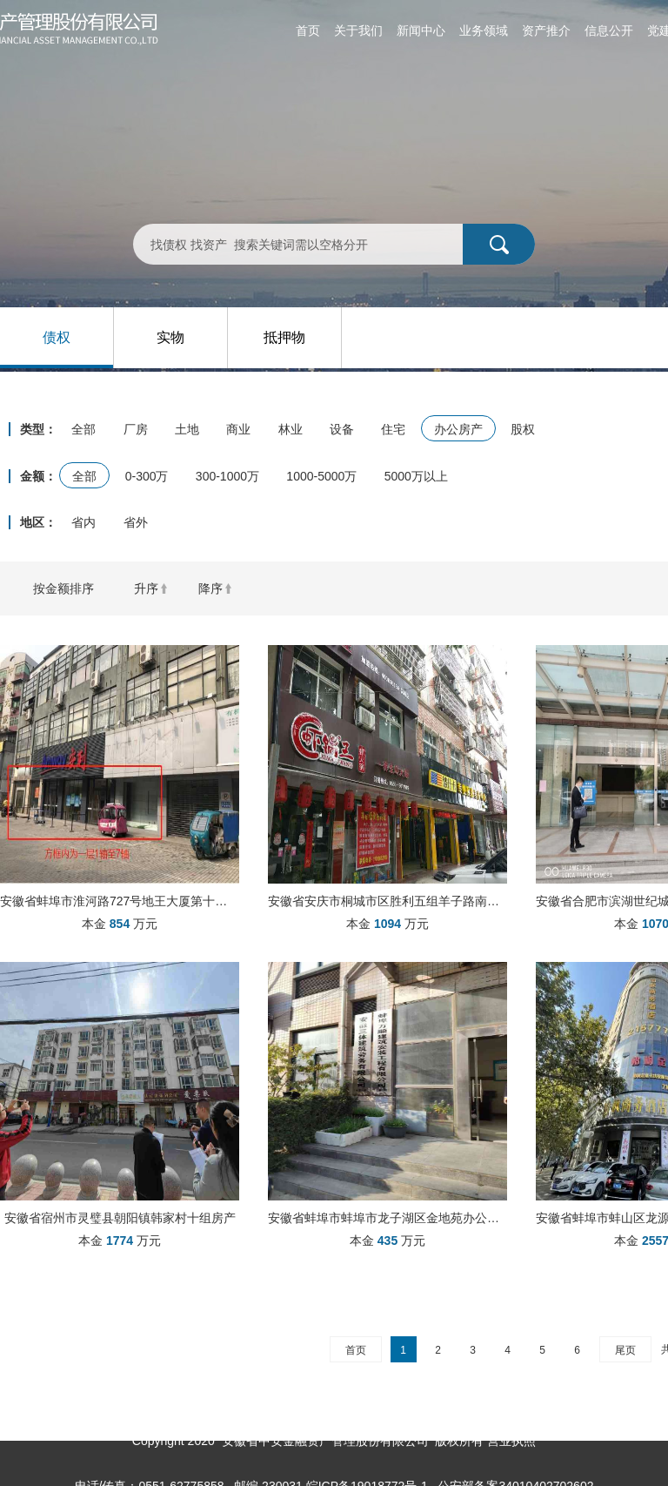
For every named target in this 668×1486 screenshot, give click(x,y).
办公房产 (458, 429)
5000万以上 (416, 476)
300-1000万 (227, 476)
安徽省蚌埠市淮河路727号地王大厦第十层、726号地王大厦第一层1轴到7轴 (119, 901)
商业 (238, 429)
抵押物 (284, 337)
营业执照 (511, 1441)
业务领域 (483, 30)
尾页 (625, 1350)
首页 (308, 30)
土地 (187, 429)
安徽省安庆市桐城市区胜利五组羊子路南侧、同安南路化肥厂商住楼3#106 (387, 901)
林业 (290, 429)
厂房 (136, 429)
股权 (523, 429)
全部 (83, 429)
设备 (342, 429)
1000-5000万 (321, 476)
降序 (210, 588)
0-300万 (147, 476)
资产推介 (546, 30)
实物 (170, 337)
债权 (56, 337)
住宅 (393, 429)
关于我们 (358, 30)
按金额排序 (63, 588)
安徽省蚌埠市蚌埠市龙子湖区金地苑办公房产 (387, 1218)
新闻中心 (421, 30)
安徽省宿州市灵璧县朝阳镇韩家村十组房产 (120, 1218)
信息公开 (608, 30)
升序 (146, 588)
